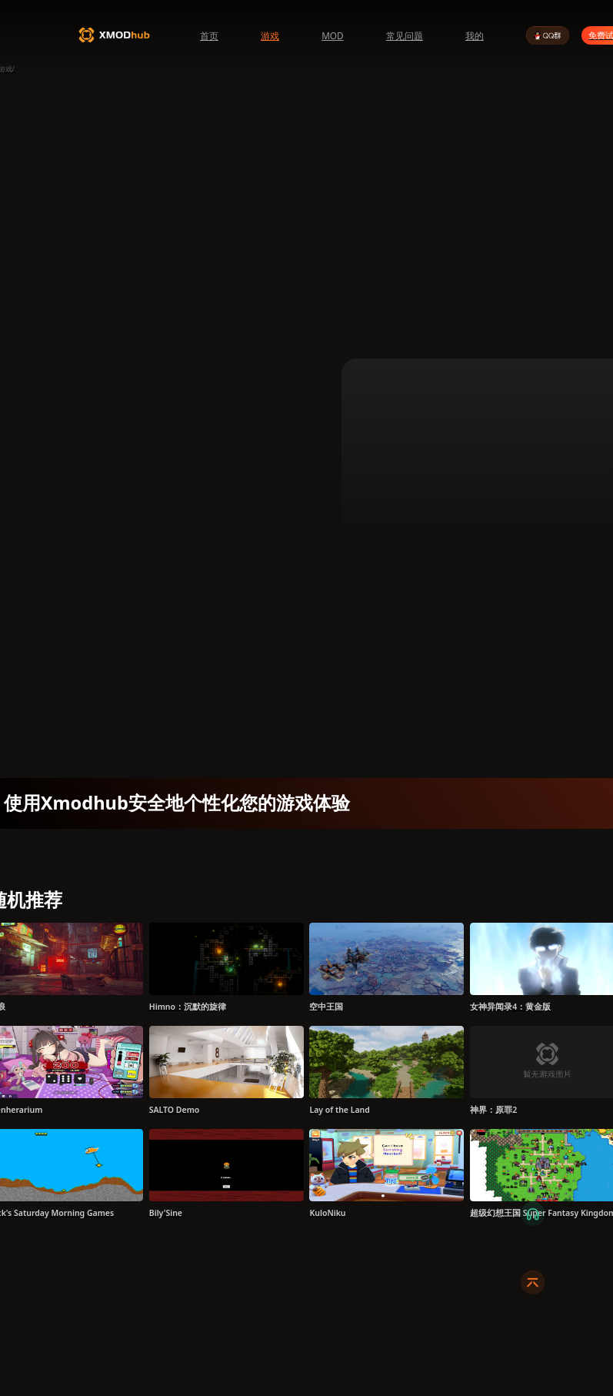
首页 (209, 35)
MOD (332, 35)
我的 (474, 35)
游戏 (270, 35)
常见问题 (404, 35)
